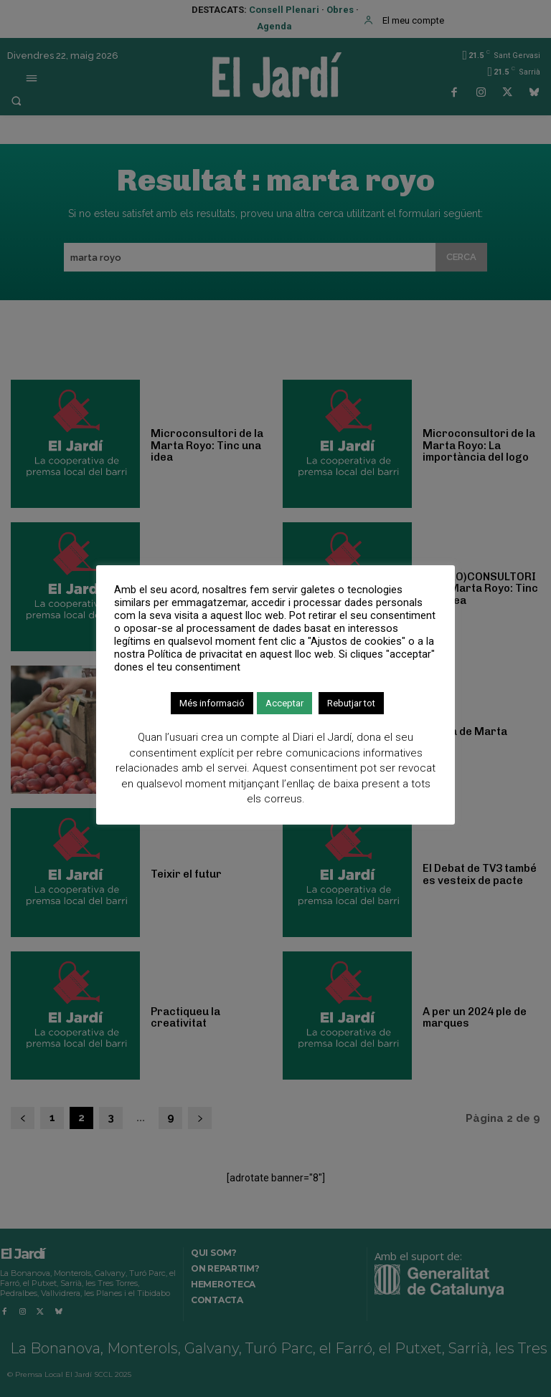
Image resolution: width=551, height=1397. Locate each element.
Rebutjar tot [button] (351, 703)
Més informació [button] (212, 703)
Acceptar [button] (284, 703)
